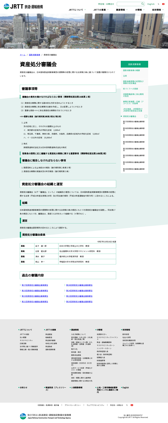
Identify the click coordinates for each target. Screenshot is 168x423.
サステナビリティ (26, 340)
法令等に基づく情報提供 (29, 346)
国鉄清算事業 (34, 54)
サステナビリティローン (106, 345)
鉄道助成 (49, 346)
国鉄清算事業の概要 (131, 70)
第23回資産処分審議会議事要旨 (35, 296)
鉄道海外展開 (50, 340)
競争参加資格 (76, 355)
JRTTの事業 (99, 9)
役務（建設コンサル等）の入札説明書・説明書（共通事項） (81, 344)
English (150, 4)
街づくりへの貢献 (130, 88)
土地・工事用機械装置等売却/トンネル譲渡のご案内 (107, 390)
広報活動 (23, 343)
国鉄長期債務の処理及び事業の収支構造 (133, 82)
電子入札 (74, 349)
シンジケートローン (104, 348)
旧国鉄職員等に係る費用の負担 (133, 95)
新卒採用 (125, 334)
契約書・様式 (76, 352)
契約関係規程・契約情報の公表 (81, 374)
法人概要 (23, 337)
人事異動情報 (76, 387)
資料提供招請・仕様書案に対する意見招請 (81, 359)
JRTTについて (76, 9)
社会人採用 (126, 337)
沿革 (125, 75)
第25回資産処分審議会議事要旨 (35, 290)
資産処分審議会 (135, 116)
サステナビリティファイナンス (107, 338)
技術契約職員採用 (129, 340)
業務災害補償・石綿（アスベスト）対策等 (133, 102)
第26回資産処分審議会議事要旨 (79, 285)
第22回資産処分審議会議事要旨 (79, 296)
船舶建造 (49, 337)
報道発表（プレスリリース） (56, 388)
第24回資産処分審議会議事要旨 (79, 290)
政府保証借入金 (102, 351)
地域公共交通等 (51, 343)
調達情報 (120, 9)
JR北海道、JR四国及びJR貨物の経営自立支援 (132, 109)
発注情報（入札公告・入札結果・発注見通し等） (81, 338)
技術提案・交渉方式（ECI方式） (81, 364)
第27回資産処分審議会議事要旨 (35, 285)
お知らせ (23, 387)
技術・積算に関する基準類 (81, 378)
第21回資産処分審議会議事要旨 (35, 301)
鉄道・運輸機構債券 (104, 342)
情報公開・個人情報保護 (29, 349)
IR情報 (138, 9)
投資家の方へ (102, 334)
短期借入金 (101, 357)
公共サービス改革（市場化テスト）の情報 (81, 369)
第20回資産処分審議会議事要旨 (79, 301)
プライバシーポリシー (73, 405)
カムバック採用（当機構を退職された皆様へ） (133, 344)
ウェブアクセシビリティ (95, 405)
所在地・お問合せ (106, 4)
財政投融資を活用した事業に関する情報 (107, 364)
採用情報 (156, 9)
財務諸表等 (101, 360)
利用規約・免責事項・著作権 (48, 405)
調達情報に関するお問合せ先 (81, 381)
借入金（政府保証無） (105, 354)
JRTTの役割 (24, 334)
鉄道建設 (49, 334)
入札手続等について (78, 334)
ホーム (22, 54)
